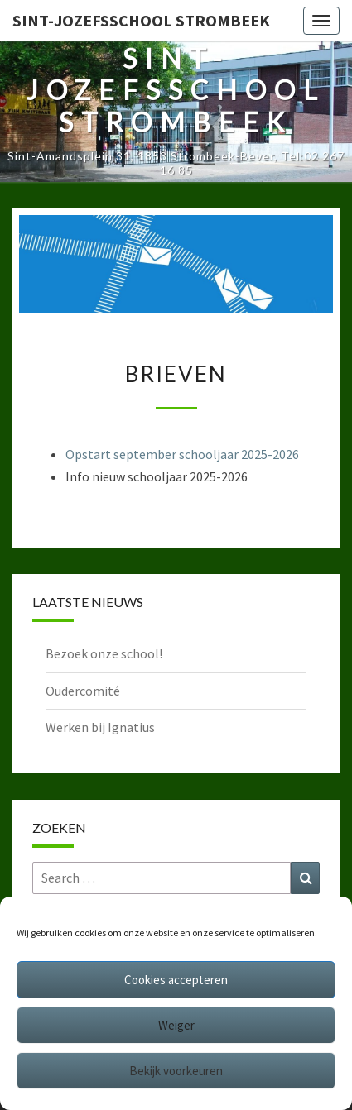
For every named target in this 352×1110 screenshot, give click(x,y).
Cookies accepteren (176, 980)
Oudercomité (83, 690)
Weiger (176, 1025)
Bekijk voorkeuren (176, 1071)
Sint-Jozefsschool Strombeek (141, 20)
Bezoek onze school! (104, 653)
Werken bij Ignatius (100, 727)
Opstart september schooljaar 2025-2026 (182, 454)
